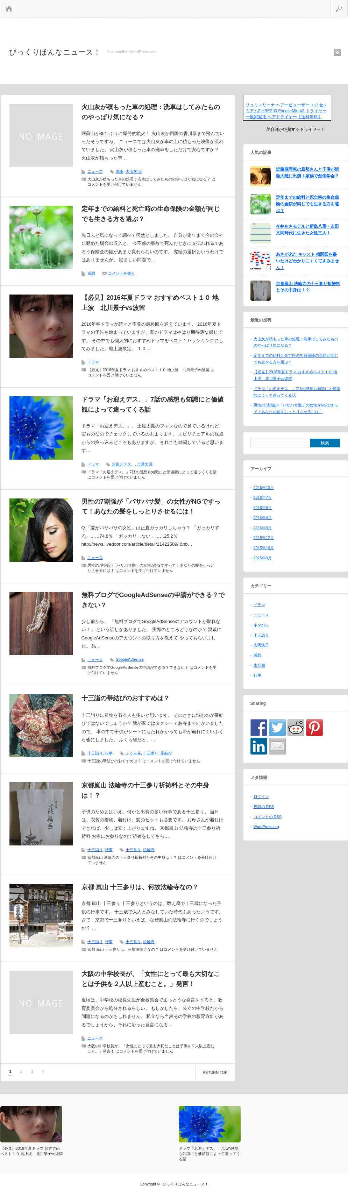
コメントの (268, 817)
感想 (91, 273)
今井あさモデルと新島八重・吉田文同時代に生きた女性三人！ (307, 229)
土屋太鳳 (144, 464)
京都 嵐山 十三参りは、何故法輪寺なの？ (139, 887)
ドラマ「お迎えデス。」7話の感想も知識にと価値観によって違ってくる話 (152, 404)
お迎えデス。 (123, 464)
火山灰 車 (134, 171)
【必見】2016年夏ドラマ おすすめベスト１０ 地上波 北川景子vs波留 (150, 302)
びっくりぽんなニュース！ (55, 52)
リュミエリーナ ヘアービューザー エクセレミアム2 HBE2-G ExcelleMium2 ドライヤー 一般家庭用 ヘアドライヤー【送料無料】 (287, 110)
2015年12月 (264, 538)
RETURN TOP (215, 1072)
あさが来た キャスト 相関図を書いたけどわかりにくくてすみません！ (307, 261)
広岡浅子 (261, 645)
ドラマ (93, 362)
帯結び (166, 753)
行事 (109, 753)
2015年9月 (263, 558)
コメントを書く (121, 273)
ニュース (95, 171)
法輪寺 (149, 850)
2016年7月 (263, 497)
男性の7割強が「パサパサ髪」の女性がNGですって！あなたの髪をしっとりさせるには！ (150, 506)
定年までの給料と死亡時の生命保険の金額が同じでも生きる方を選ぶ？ (150, 213)
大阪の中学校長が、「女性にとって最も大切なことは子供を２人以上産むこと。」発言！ (150, 978)
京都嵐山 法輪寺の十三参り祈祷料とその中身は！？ (145, 790)
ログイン (261, 796)
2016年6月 (263, 507)
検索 (347, 3)
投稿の (264, 807)
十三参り (150, 753)
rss (337, 52)
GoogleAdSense (130, 659)
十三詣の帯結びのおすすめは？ (125, 698)
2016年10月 (264, 488)
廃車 (119, 171)
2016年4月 (263, 518)
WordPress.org (266, 826)
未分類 (259, 665)
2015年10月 (264, 548)
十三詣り (95, 753)
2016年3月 (263, 528)
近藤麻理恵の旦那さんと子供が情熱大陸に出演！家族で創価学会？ (307, 172)
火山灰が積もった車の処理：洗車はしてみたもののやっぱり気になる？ (150, 112)
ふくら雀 (133, 753)
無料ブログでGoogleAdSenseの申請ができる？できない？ (153, 600)
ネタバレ (261, 625)
